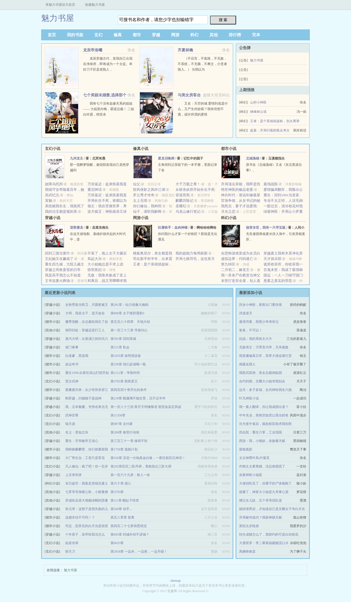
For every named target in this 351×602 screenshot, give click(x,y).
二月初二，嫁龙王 (235, 270)
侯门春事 (71, 347)
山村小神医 (258, 102)
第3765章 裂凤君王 (124, 381)
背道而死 (183, 195)
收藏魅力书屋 (95, 5)
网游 (175, 35)
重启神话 (94, 189)
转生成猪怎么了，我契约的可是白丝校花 (268, 534)
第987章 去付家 (122, 424)
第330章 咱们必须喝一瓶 (128, 364)
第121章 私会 (120, 347)
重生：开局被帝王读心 (81, 441)
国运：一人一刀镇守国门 (283, 275)
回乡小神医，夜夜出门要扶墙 (260, 305)
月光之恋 (228, 211)
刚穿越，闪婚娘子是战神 (83, 398)
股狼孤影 (245, 449)
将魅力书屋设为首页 (60, 5)
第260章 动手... (121, 509)
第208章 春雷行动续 (125, 432)
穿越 (156, 35)
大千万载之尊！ (188, 184)
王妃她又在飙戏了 (59, 259)
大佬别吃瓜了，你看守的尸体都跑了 (265, 483)
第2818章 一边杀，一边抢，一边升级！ (139, 551)
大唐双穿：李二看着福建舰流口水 (263, 543)
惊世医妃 (94, 270)
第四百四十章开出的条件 (129, 390)
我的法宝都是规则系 (61, 211)
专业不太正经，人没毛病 (283, 200)
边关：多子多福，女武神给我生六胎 (265, 390)
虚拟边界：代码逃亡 (237, 259)
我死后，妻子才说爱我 (239, 206)
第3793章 (117, 492)
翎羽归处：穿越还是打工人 (85, 330)
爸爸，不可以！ (250, 330)
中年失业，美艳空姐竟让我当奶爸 (263, 415)
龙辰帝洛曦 (92, 50)
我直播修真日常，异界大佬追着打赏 (265, 356)
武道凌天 (245, 313)
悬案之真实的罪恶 (278, 281)
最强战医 (271, 184)
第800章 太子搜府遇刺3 (127, 313)
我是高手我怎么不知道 (63, 275)
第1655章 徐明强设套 (126, 356)
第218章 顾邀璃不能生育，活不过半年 (138, 398)
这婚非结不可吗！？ (80, 517)
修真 (118, 35)
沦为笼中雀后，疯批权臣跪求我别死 (265, 424)
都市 (137, 35)
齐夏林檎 (185, 50)
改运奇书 (71, 364)
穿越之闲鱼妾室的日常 (63, 270)
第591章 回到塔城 (123, 339)
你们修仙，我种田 (147, 206)
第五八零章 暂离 (122, 517)
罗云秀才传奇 (143, 195)
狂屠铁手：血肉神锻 (173, 227)
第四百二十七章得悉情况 (129, 526)
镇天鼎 (70, 424)
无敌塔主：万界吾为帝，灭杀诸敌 (263, 347)
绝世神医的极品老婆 (237, 189)
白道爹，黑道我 (76, 356)
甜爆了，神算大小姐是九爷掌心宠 (263, 492)
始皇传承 (71, 543)
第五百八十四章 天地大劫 (130, 322)
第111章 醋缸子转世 (125, 500)
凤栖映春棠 (247, 551)
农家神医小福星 (250, 475)
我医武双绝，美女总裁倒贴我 (260, 373)
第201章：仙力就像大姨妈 (129, 305)
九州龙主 (76, 158)
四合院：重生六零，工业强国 (260, 432)
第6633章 (117, 543)
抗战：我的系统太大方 (255, 339)
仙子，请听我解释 (147, 211)
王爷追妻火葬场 (57, 281)
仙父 (136, 184)
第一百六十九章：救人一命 (130, 475)
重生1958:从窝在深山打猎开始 (87, 373)
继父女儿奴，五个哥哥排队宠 (260, 500)
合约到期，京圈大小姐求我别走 (262, 381)
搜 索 (223, 20)
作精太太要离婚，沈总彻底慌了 (262, 466)
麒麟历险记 (184, 200)
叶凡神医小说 (249, 398)
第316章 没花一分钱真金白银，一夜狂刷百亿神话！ (148, 458)
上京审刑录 (73, 475)
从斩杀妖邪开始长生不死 (195, 189)
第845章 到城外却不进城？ (130, 534)
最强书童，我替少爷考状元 (259, 322)
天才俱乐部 (272, 259)
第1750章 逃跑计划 (124, 449)
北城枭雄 (252, 158)
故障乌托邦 (54, 184)
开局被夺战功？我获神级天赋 (260, 517)
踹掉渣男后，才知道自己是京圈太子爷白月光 (272, 509)
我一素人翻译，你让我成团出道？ (263, 407)
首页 (52, 35)
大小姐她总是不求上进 (105, 264)
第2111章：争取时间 (125, 373)
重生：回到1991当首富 (281, 195)
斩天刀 (70, 551)
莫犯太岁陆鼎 (249, 526)
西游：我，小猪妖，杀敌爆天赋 (262, 441)
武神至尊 (71, 415)
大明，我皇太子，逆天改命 (85, 313)
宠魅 (48, 200)
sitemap (175, 581)
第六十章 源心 (121, 483)
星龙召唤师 (166, 158)
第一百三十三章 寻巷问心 (129, 330)
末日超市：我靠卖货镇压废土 (86, 483)
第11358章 (118, 415)
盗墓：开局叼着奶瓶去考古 (270, 130)
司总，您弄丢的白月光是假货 (86, 526)
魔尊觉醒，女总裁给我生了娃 (86, 322)
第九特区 (228, 264)
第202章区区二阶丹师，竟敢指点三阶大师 (141, 466)
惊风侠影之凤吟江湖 (149, 189)
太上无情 (140, 200)
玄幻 (98, 35)
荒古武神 (71, 381)
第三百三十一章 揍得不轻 (129, 441)
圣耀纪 (181, 206)
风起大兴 (94, 259)
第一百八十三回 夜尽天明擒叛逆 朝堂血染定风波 (146, 407)
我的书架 (75, 35)
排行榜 (235, 35)
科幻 (194, 35)
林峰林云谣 (258, 112)
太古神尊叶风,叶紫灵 (254, 458)
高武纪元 (52, 195)
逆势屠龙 (76, 227)
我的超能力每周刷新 (192, 253)
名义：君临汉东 (76, 432)
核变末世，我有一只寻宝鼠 (265, 227)
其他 (214, 35)
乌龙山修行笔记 (188, 211)
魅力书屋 (57, 18)
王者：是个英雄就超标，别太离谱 (274, 121)
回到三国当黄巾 (57, 253)
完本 (256, 35)
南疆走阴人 (247, 364)
